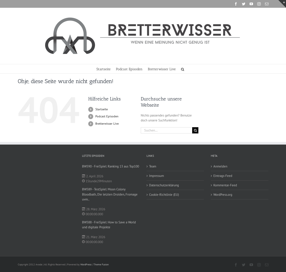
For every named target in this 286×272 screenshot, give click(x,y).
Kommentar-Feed (225, 185)
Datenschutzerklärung (164, 185)
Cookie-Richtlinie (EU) (164, 195)
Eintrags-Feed (222, 176)
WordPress (85, 264)
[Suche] (195, 130)
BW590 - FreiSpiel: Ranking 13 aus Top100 (110, 166)
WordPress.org (222, 195)
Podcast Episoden (106, 116)
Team (152, 166)
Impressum (156, 176)
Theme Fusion (101, 264)
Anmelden (220, 166)
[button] (182, 68)
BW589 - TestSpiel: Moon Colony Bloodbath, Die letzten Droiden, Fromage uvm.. (110, 194)
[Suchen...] (166, 130)
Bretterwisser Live (107, 124)
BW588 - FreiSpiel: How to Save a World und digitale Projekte (109, 224)
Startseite (101, 109)
